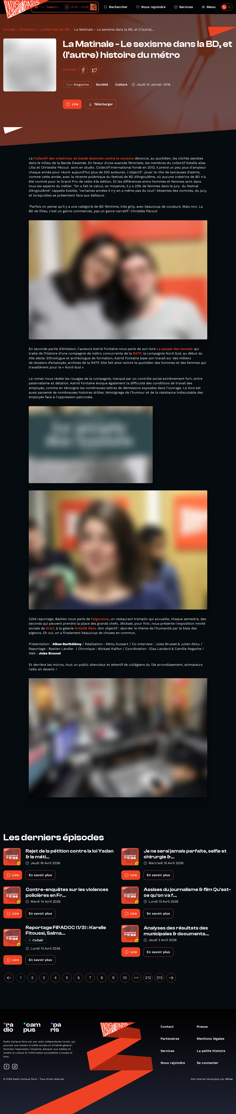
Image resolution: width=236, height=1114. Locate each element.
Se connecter (209, 1063)
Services (183, 7)
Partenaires (172, 1039)
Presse (204, 1027)
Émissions (27, 29)
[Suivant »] (171, 977)
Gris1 (49, 628)
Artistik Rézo (85, 628)
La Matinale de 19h (55, 29)
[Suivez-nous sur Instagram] (15, 1067)
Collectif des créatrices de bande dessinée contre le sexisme (84, 158)
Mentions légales (213, 1039)
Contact (169, 1027)
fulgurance (100, 619)
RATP (137, 353)
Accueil (9, 29)
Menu (209, 7)
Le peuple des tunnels (175, 349)
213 (160, 977)
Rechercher (116, 7)
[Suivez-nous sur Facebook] (6, 1067)
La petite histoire (213, 1051)
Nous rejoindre (151, 7)
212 (148, 977)
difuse (229, 1079)
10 (125, 977)
